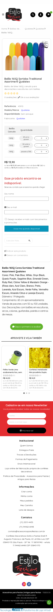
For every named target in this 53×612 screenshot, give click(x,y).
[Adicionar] (46, 138)
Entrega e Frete (26, 450)
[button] (24, 393)
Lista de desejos (26, 510)
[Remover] (37, 138)
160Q (11, 138)
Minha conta (26, 496)
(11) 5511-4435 (26, 522)
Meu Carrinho (26, 505)
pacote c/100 (26, 152)
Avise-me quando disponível (26, 228)
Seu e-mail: (10, 207)
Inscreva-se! (26, 430)
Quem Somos (26, 445)
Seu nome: (9, 193)
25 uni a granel (26, 138)
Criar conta (26, 491)
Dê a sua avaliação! (28, 97)
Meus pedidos (26, 500)
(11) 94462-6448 (26, 527)
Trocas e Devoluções (26, 454)
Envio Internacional (26, 463)
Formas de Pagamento (26, 459)
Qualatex (20, 118)
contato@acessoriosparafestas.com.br (26, 531)
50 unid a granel (26, 145)
